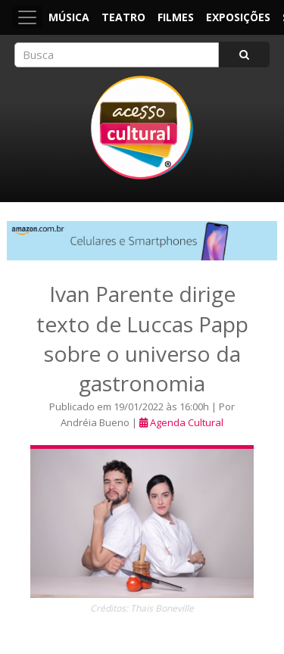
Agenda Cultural (186, 422)
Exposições (238, 17)
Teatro (123, 17)
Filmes (176, 17)
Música (68, 17)
